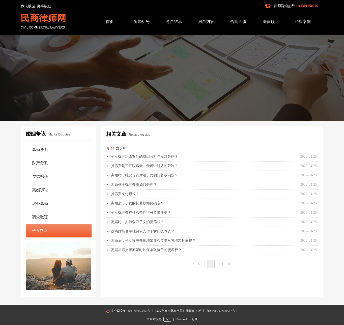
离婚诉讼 (40, 190)
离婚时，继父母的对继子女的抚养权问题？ (144, 175)
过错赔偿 (40, 176)
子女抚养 (40, 230)
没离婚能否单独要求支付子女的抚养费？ (143, 231)
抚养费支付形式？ (125, 194)
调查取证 (40, 217)
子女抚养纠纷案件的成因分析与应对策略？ (144, 156)
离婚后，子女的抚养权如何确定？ (137, 203)
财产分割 (40, 163)
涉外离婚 (40, 203)
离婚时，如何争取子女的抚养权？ (137, 222)
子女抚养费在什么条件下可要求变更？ (141, 212)
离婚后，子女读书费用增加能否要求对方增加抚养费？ (153, 240)
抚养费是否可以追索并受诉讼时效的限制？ (144, 166)
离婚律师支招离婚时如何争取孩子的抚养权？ (146, 250)
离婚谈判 (40, 149)
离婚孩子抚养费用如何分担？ (134, 184)
